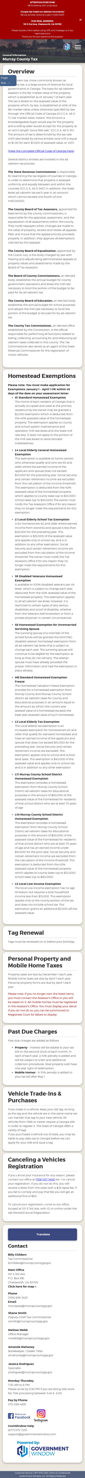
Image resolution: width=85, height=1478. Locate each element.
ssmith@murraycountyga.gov (28, 1322)
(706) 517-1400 (45, 1180)
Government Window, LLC (32, 1476)
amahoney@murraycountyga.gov (30, 1355)
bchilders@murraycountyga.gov (29, 1263)
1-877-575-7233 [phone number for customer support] (40, 1473)
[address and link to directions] (22, 1287)
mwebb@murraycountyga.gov (28, 1338)
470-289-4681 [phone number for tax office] (17, 1404)
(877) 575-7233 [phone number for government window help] (17, 1430)
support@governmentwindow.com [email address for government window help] (32, 1435)
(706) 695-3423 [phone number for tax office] (18, 1298)
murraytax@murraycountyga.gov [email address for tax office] (30, 1306)
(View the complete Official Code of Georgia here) (41, 151)
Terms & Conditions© (59, 1473)
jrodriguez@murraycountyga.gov (30, 1372)
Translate (43, 1235)
